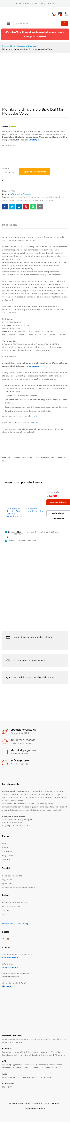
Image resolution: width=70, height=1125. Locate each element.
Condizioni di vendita (12, 876)
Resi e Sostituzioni (11, 906)
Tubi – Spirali (45, 1077)
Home (18, 3)
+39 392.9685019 (10, 967)
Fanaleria (6, 1052)
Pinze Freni (7, 1042)
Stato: (5, 127)
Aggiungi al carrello (34, 171)
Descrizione (9, 224)
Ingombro (47, 1055)
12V (3, 1087)
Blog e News (8, 855)
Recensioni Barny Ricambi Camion (18, 887)
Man (33, 32)
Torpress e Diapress (21, 194)
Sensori (19, 1042)
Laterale (45, 1052)
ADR (33, 36)
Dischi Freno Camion (40, 1039)
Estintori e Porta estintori (50, 1065)
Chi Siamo (34, 3)
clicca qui (6, 986)
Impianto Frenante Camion (15, 1039)
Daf (15, 32)
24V (10, 1087)
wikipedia (34, 422)
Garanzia (6, 910)
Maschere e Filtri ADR (51, 1068)
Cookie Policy (22, 923)
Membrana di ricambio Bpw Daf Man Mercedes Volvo (14, 512)
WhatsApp (34, 140)
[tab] (11, 226)
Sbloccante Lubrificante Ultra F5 (34, 511)
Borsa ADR (30, 1065)
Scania (61, 32)
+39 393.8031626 (10, 957)
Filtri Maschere (31, 1068)
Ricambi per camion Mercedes (29, 200)
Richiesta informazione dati (15, 902)
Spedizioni (7, 883)
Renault (52, 32)
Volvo (27, 36)
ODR (4, 914)
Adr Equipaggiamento (12, 1065)
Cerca (64, 23)
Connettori (56, 1052)
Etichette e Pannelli (11, 1068)
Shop (25, 3)
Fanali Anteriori (9, 1055)
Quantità (5, 169)
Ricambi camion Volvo (16, 197)
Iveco (27, 32)
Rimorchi (41, 36)
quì (35, 416)
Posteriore (33, 1052)
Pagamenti (7, 880)
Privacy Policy (8, 923)
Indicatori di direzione (29, 1055)
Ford (20, 32)
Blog (43, 3)
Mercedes (42, 32)
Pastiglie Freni (60, 1039)
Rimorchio (60, 1055)
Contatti (51, 3)
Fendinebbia (19, 1052)
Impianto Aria (8, 1077)
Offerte (8, 32)
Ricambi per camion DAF (40, 197)
